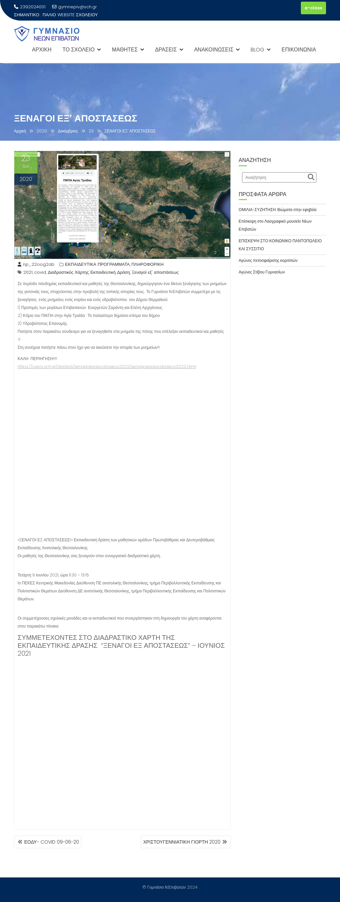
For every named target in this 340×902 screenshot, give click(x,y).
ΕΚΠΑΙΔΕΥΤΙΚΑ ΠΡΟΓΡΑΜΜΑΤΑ (97, 264)
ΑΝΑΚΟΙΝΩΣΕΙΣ (213, 49)
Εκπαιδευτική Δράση (110, 272)
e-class (313, 8)
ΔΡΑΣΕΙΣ (166, 49)
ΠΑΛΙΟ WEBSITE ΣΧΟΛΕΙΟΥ (70, 15)
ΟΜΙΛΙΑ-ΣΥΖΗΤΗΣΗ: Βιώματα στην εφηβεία (277, 209)
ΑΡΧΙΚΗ (41, 49)
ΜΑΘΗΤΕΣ (125, 49)
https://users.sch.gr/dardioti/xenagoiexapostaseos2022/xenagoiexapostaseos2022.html (107, 366)
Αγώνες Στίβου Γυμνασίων (262, 272)
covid (40, 272)
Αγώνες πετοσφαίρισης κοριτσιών (268, 260)
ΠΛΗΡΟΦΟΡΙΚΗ (147, 264)
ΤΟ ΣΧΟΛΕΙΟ (78, 49)
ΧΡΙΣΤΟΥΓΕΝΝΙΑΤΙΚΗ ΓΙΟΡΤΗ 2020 (181, 842)
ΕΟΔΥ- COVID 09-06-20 (51, 842)
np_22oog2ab (36, 264)
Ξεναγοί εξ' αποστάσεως (155, 272)
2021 (28, 272)
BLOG (257, 49)
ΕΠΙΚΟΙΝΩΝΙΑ (299, 49)
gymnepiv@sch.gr (74, 7)
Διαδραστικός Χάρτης (68, 272)
